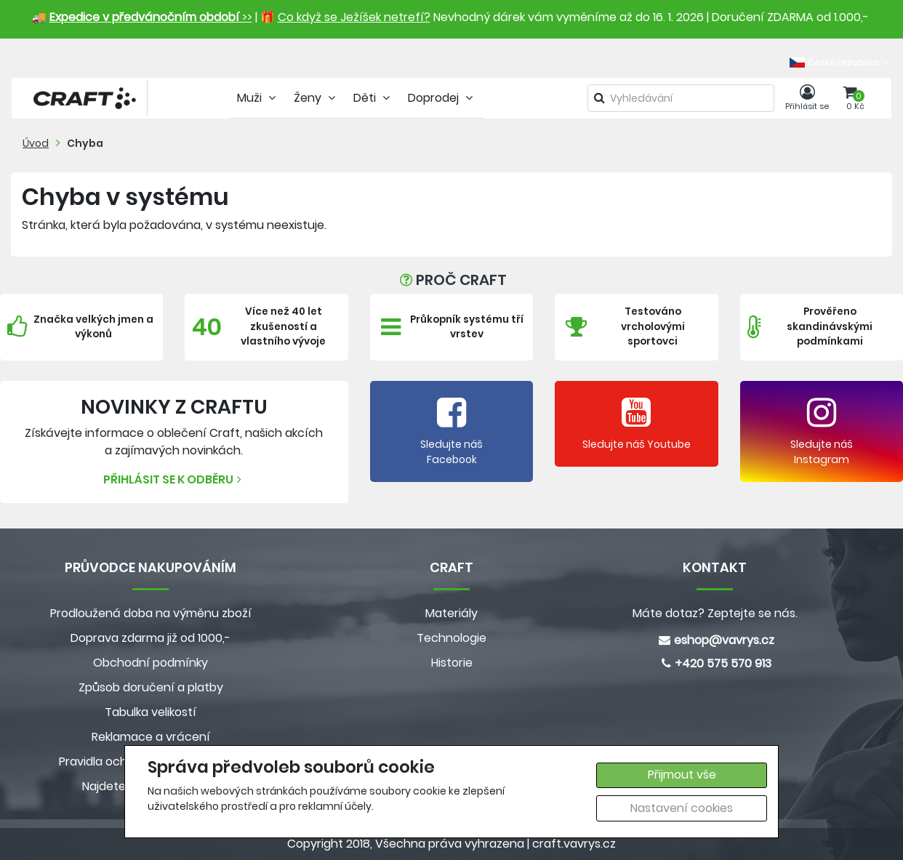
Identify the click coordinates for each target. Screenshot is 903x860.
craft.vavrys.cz (574, 843)
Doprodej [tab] (442, 97)
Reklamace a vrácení (151, 736)
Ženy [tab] (316, 97)
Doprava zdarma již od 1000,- (150, 638)
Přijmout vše (682, 774)
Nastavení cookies (681, 808)
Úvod (36, 143)
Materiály (451, 613)
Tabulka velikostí (150, 712)
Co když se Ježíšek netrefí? (354, 17)
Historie (452, 662)
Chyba (85, 143)
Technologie (451, 638)
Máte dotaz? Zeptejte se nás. (715, 613)
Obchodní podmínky (150, 662)
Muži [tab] (258, 97)
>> (150, 17)
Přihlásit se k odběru (174, 479)
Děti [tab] (373, 97)
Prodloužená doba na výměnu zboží (151, 613)
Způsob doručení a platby (151, 687)
